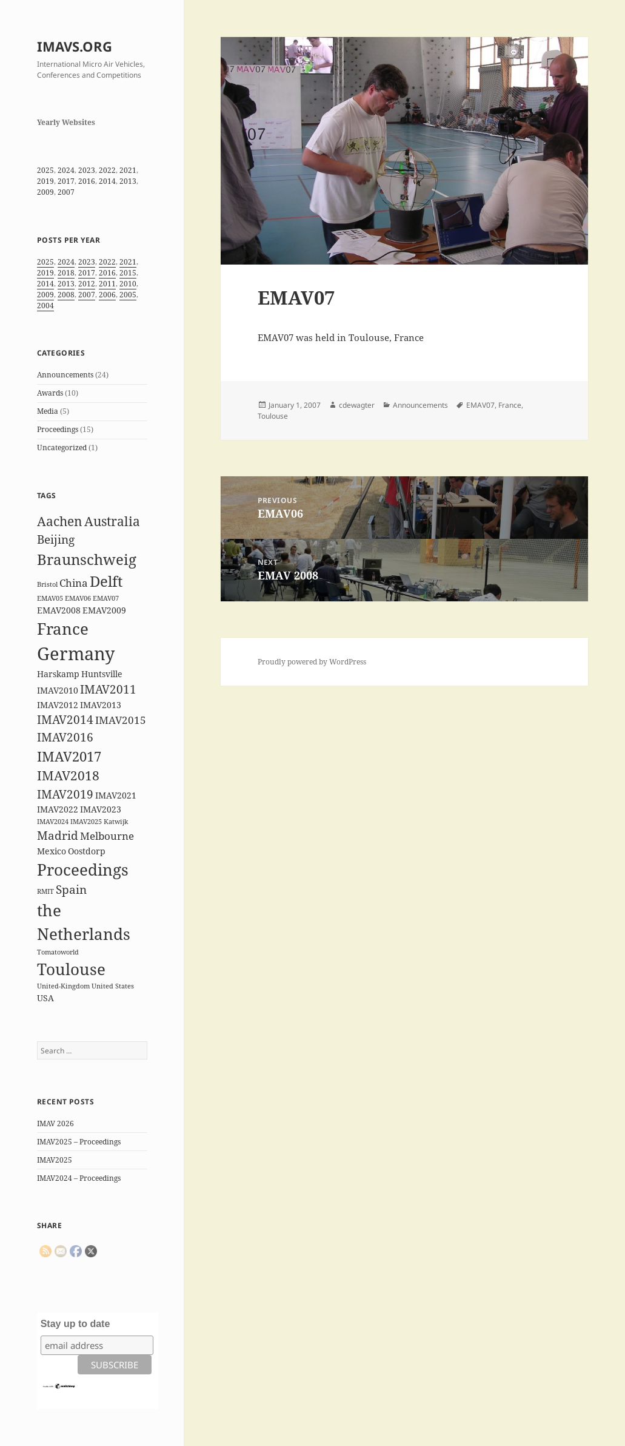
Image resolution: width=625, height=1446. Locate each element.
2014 (107, 181)
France (509, 405)
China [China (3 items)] (73, 583)
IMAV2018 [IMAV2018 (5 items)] (68, 775)
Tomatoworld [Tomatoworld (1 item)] (58, 952)
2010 (127, 284)
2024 (66, 170)
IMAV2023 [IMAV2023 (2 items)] (100, 809)
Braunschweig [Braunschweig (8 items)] (86, 559)
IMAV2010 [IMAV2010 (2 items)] (57, 690)
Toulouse (273, 416)
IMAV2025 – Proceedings (79, 1142)
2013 (127, 181)
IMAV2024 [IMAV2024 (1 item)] (53, 821)
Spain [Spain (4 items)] (71, 889)
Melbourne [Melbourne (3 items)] (107, 836)
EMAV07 (480, 405)
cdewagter (357, 405)
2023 (86, 170)
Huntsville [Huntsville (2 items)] (101, 674)
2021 (127, 170)
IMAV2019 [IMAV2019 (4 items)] (65, 794)
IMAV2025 (54, 1160)
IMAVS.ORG (74, 46)
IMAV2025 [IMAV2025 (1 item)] (86, 821)
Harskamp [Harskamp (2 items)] (58, 674)
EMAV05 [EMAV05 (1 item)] (50, 598)
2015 (127, 273)
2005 (127, 294)
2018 (66, 273)
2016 (86, 181)
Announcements (65, 375)
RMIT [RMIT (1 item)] (45, 891)
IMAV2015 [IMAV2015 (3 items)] (120, 720)
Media (47, 411)
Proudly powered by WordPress (312, 662)
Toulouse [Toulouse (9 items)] (71, 969)
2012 (86, 284)
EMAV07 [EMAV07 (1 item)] (106, 598)
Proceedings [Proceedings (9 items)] (83, 869)
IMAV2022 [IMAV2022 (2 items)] (57, 809)
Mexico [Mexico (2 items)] (51, 851)
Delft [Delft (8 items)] (106, 581)
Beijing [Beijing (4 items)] (56, 539)
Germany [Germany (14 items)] (76, 653)
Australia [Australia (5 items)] (112, 521)
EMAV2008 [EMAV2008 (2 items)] (59, 610)
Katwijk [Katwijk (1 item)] (116, 821)
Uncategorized (62, 447)
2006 (107, 294)
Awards (50, 393)
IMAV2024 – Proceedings (79, 1178)
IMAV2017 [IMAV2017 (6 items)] (69, 756)
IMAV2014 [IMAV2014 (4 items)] (65, 720)
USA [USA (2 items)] (45, 998)
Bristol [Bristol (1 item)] (47, 584)
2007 (66, 192)
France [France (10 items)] (63, 629)
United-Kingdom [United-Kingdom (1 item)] (63, 986)
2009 (45, 192)
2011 (107, 284)
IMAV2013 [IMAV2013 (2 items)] (100, 705)
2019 (45, 181)
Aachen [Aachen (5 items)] (59, 521)
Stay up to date (75, 1324)
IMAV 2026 (55, 1123)
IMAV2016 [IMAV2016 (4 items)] (65, 737)
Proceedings (57, 429)
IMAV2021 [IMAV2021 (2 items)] (115, 795)
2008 (66, 294)
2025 (45, 170)
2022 (107, 170)
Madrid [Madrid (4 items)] (57, 835)
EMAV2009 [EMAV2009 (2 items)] (104, 610)
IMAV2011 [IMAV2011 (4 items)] (108, 689)
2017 (66, 181)
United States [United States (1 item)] (113, 986)
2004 (45, 305)
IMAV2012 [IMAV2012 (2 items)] (57, 705)
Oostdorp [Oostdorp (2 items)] (86, 851)
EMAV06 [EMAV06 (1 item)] (78, 598)
